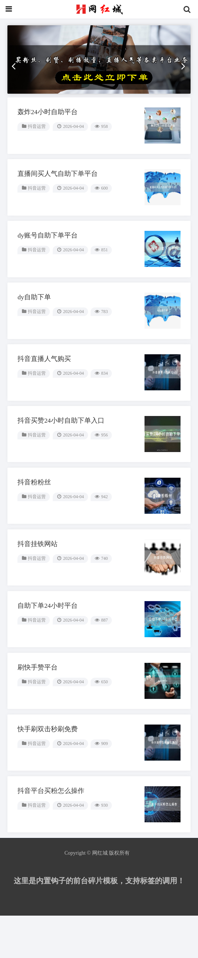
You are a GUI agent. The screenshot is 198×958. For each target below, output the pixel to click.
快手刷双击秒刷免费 (49, 767)
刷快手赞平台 (39, 702)
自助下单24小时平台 (49, 638)
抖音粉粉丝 (35, 509)
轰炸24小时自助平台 (49, 124)
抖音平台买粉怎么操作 (52, 831)
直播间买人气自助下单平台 (59, 188)
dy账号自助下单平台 (49, 252)
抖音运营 (38, 138)
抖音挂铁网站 (39, 574)
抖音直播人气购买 (45, 381)
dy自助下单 (35, 316)
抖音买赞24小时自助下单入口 (62, 445)
